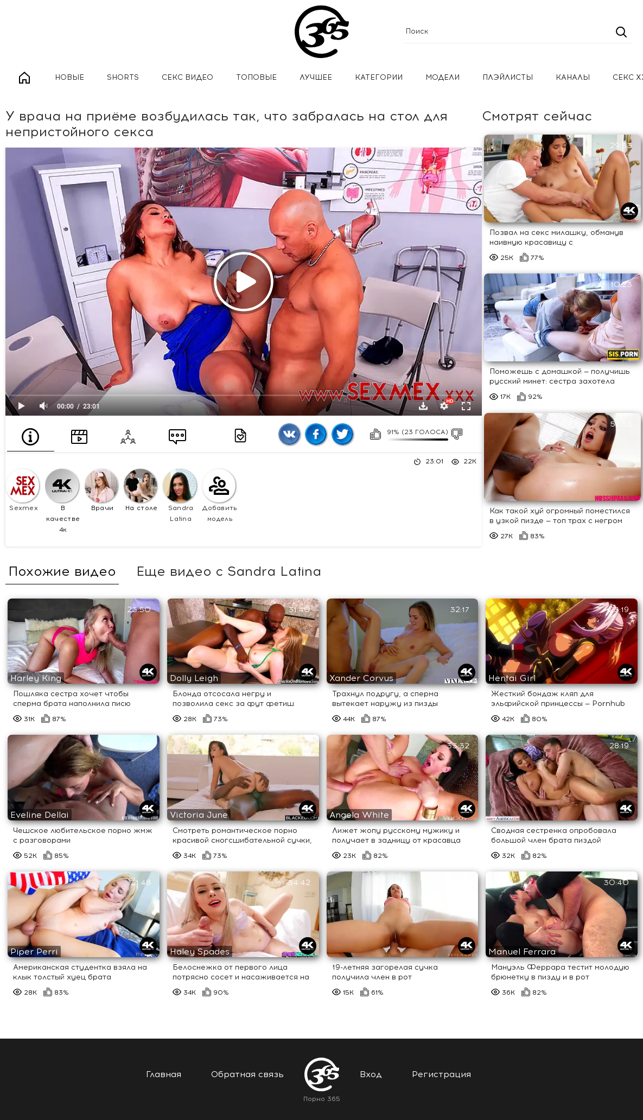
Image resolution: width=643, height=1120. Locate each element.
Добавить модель (220, 495)
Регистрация (441, 1074)
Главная (24, 77)
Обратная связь (247, 1074)
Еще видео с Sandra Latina (228, 571)
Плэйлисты (507, 77)
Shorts (123, 77)
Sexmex (22, 490)
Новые (69, 77)
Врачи (101, 490)
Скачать (423, 406)
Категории (379, 77)
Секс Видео (187, 77)
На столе (140, 490)
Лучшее (316, 77)
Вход (371, 1074)
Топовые (256, 77)
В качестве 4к (62, 501)
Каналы (573, 77)
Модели (442, 77)
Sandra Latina (179, 495)
